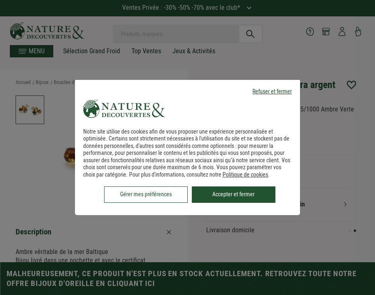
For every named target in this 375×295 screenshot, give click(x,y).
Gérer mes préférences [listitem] (146, 194)
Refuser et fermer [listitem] (272, 91)
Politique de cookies (245, 174)
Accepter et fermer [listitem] (233, 194)
